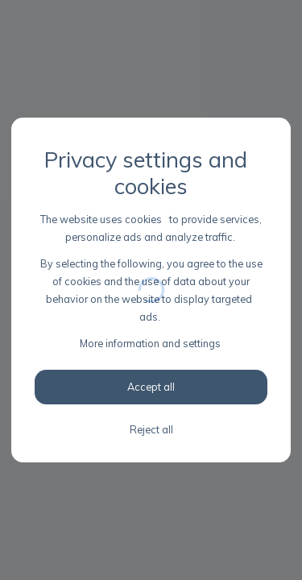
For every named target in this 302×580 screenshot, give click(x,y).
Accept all (151, 386)
